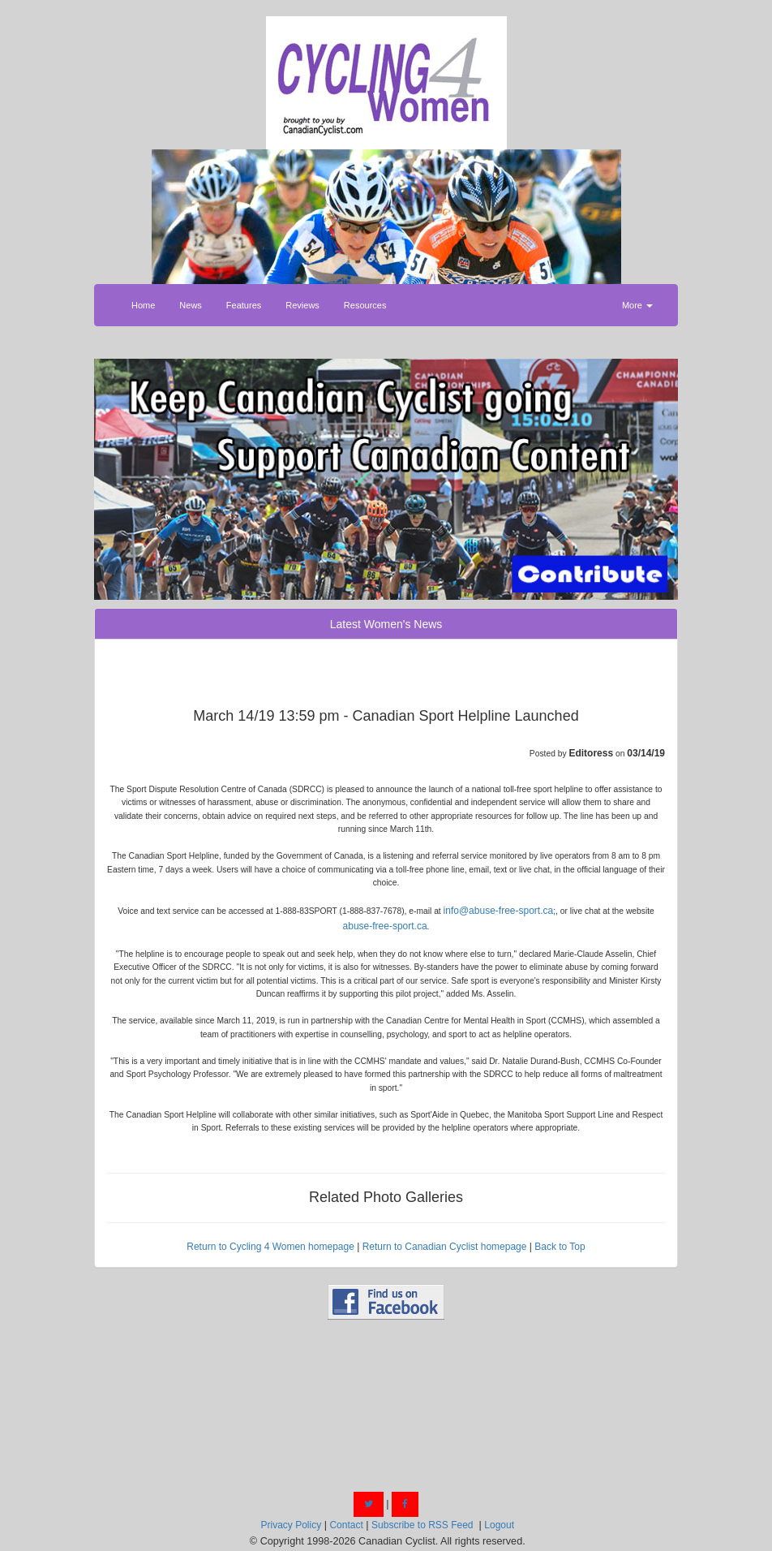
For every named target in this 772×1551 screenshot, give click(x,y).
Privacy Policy (290, 1525)
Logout (499, 1525)
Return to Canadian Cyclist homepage (444, 1246)
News (190, 305)
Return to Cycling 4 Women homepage (270, 1246)
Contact (345, 1525)
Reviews (302, 305)
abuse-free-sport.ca (385, 926)
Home (143, 305)
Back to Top (559, 1246)
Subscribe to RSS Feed (422, 1525)
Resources (365, 305)
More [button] (637, 305)
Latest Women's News (386, 624)
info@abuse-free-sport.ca (499, 910)
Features (243, 305)
